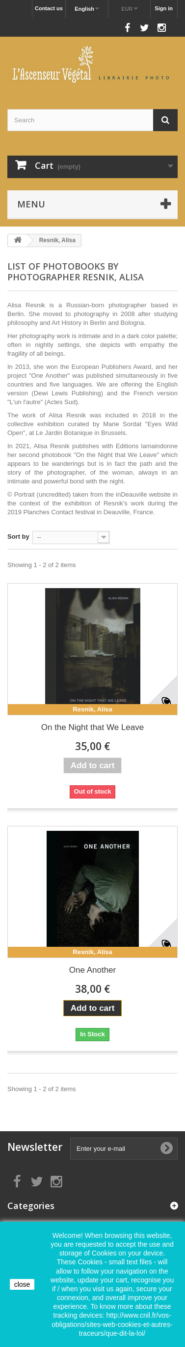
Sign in (164, 8)
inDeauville (131, 494)
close (22, 1284)
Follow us (105, 25)
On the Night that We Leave (92, 727)
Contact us (49, 8)
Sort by (18, 536)
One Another (92, 970)
